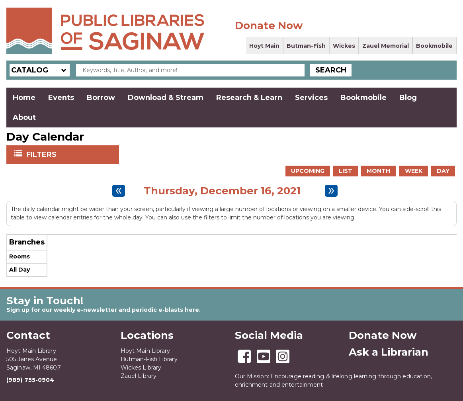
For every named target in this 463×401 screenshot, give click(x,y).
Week (413, 170)
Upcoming (307, 170)
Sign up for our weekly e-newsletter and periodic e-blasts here (102, 309)
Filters (42, 154)
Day (443, 170)
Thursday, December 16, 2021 (222, 191)
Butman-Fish (306, 45)
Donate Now (269, 25)
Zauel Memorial (385, 45)
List (345, 170)
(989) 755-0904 (30, 379)
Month (378, 170)
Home (24, 97)
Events (61, 97)
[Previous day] (118, 191)
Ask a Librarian (388, 352)
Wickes (344, 45)
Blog (408, 97)
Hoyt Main (264, 45)
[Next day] (331, 191)
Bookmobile (434, 45)
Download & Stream (165, 97)
